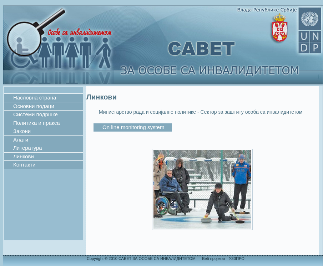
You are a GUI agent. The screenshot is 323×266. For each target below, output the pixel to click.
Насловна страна (34, 97)
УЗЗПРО (236, 258)
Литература (27, 148)
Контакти (24, 165)
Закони (22, 131)
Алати (20, 140)
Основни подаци (33, 106)
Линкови (23, 156)
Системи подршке (35, 114)
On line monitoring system (133, 127)
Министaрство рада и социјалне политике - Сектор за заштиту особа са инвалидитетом (200, 112)
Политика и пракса (36, 123)
